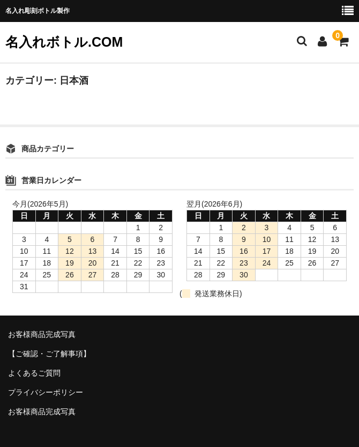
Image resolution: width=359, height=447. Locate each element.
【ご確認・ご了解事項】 (49, 353)
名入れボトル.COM (64, 41)
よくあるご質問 (34, 373)
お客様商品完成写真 (42, 334)
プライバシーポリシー (45, 392)
